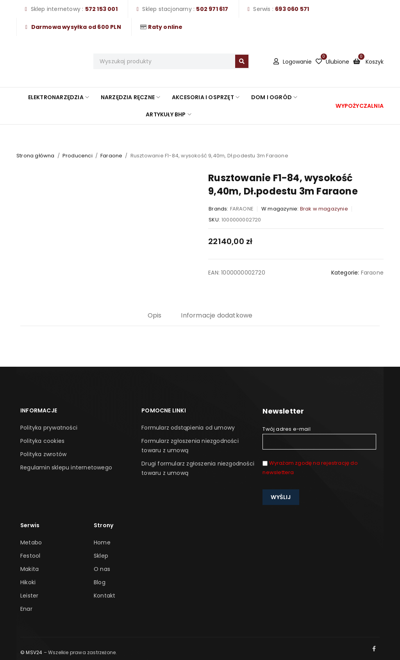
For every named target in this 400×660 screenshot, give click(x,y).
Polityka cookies (42, 441)
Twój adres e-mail (319, 437)
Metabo (31, 542)
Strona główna (35, 155)
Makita (29, 569)
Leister (29, 595)
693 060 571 (292, 9)
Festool (30, 556)
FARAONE (242, 208)
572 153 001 (101, 9)
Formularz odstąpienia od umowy (188, 428)
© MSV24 (31, 652)
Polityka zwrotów (43, 454)
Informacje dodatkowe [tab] (216, 315)
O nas (102, 569)
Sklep (101, 556)
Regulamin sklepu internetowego (66, 467)
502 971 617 (212, 9)
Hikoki (28, 582)
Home (102, 542)
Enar (26, 609)
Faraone (111, 155)
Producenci (77, 155)
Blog (99, 582)
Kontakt (104, 595)
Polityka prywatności (48, 428)
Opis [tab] (155, 315)
